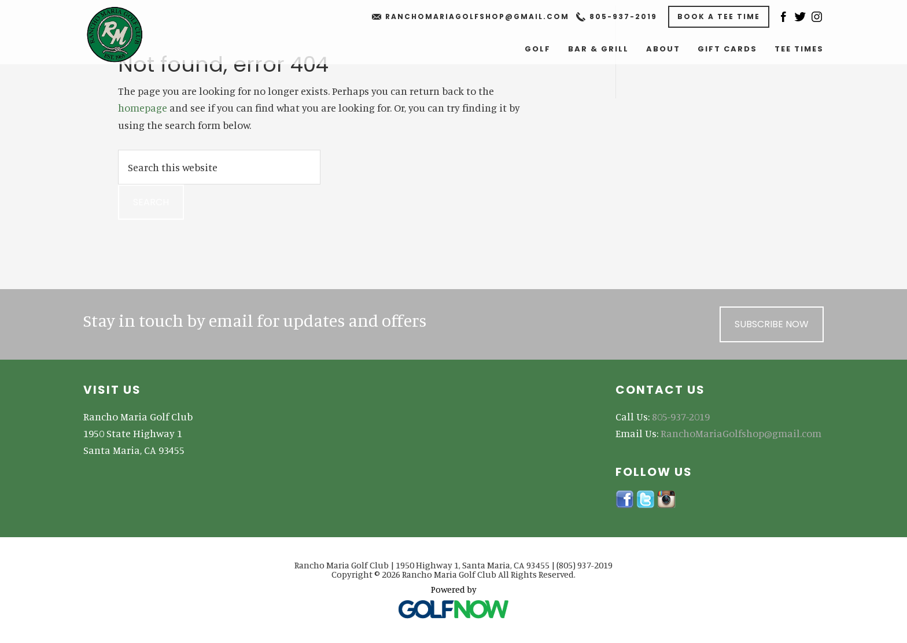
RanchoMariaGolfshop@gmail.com (477, 16)
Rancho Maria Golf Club (124, 35)
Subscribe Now (772, 324)
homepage (142, 107)
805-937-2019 (623, 16)
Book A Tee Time (718, 16)
